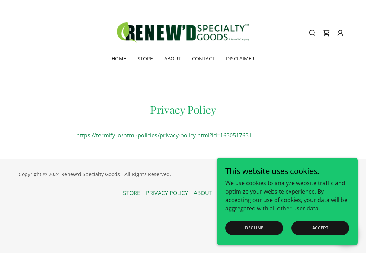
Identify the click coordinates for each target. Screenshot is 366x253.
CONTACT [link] (203, 58)
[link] (183, 32)
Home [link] (118, 58)
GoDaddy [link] (337, 174)
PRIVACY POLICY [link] (167, 193)
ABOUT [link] (172, 58)
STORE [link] (145, 58)
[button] (340, 33)
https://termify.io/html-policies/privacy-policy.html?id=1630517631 (164, 135)
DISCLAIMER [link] (240, 58)
